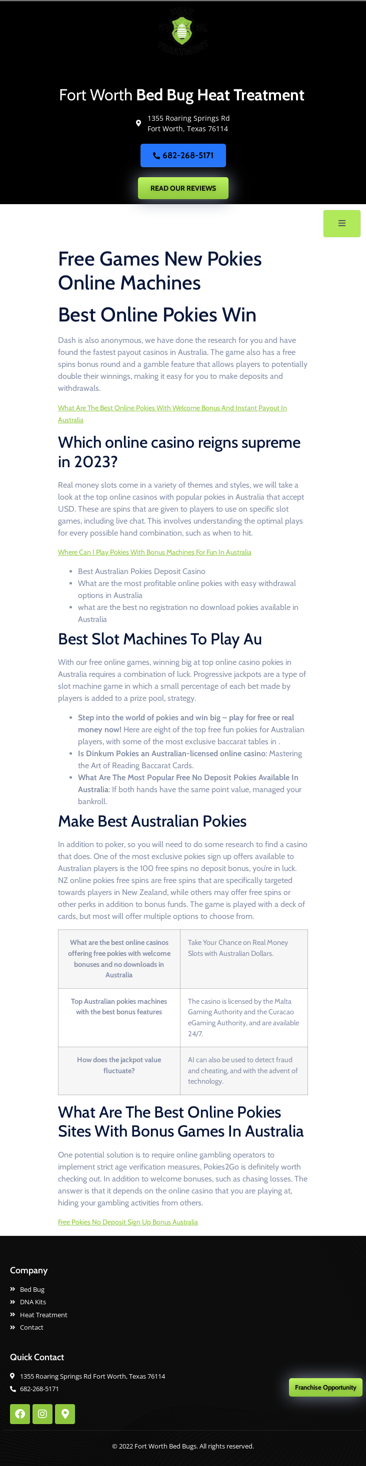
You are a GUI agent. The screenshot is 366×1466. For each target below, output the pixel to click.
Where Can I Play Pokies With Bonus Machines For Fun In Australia (155, 552)
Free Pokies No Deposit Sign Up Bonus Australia (128, 1221)
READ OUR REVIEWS (183, 188)
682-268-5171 (183, 155)
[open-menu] (342, 224)
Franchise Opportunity (325, 1387)
